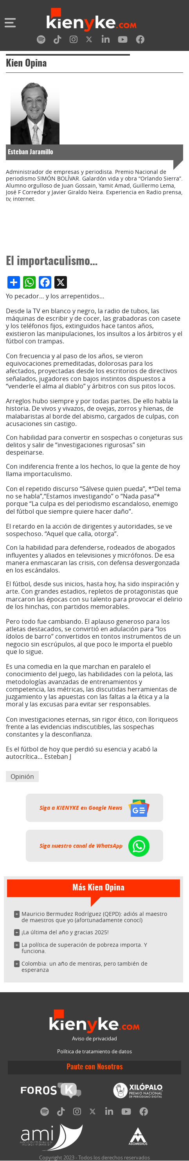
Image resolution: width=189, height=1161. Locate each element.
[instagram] (73, 41)
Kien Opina (26, 64)
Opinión (22, 776)
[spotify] (41, 41)
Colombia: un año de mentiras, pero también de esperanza (85, 966)
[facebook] (140, 41)
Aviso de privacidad (94, 1038)
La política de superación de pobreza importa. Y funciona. (84, 948)
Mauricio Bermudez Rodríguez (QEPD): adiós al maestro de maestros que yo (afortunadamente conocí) (94, 917)
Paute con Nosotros (95, 1067)
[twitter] (90, 41)
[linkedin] (106, 41)
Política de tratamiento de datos (94, 1051)
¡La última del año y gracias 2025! (65, 932)
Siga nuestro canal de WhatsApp (94, 846)
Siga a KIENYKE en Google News (94, 808)
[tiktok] (57, 41)
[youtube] (123, 41)
